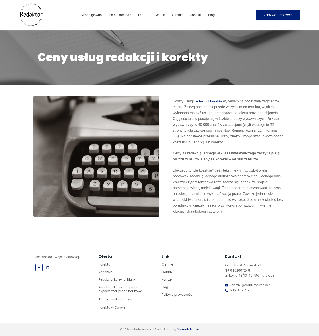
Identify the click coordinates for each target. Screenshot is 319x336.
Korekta (104, 264)
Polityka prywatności (177, 294)
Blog (211, 15)
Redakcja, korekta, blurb (117, 279)
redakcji (201, 101)
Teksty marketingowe (115, 299)
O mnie (177, 15)
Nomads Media (187, 329)
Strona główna (91, 15)
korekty (217, 101)
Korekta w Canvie (112, 307)
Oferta (144, 15)
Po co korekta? (120, 15)
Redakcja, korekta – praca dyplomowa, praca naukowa (120, 289)
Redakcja (106, 272)
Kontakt (195, 15)
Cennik (159, 15)
